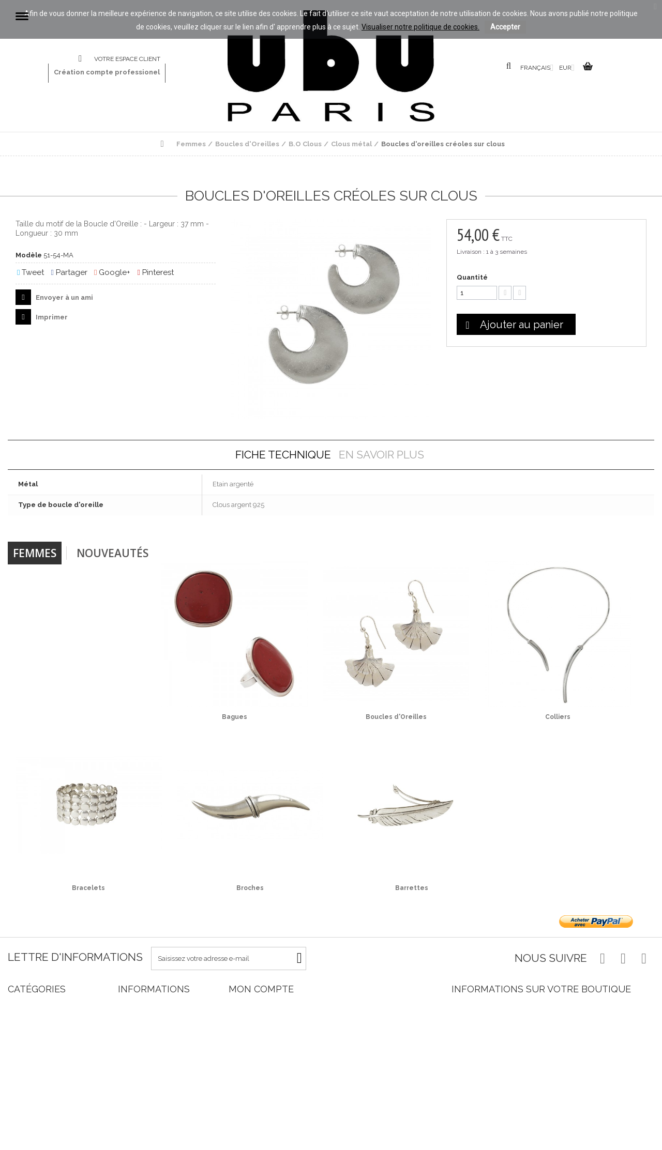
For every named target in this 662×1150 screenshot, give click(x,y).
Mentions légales (144, 1070)
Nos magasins (139, 1033)
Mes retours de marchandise (272, 1014)
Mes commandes (255, 1005)
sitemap (130, 1135)
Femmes (34, 553)
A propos (131, 1089)
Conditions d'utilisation (152, 1079)
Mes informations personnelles (276, 1042)
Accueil (129, 1051)
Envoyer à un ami (63, 297)
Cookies (129, 1126)
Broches (250, 888)
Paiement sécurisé (146, 1098)
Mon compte (261, 989)
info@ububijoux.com (527, 1048)
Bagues (234, 716)
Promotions (135, 1005)
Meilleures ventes (145, 1024)
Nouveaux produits (147, 1014)
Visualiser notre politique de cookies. (420, 27)
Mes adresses (249, 1033)
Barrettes (411, 888)
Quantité (472, 277)
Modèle (29, 255)
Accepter (505, 27)
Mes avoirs (245, 1024)
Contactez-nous (86, 59)
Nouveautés (112, 553)
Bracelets (88, 888)
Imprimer (51, 317)
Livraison (131, 1061)
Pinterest (155, 272)
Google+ (112, 272)
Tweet (30, 272)
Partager (69, 272)
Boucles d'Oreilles (396, 716)
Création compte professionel (107, 72)
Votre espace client (127, 59)
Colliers (557, 716)
